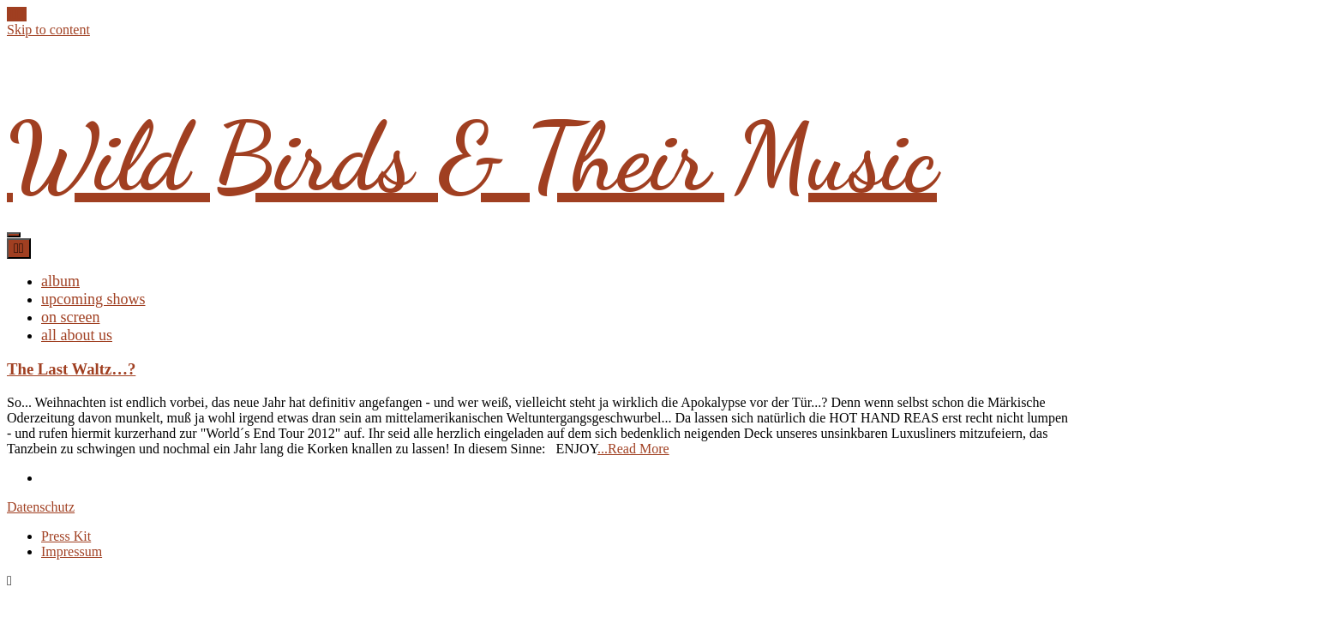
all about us (76, 335)
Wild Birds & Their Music (472, 157)
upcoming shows (93, 299)
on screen (70, 317)
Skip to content (48, 29)
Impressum (71, 551)
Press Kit (66, 536)
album (60, 281)
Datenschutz (41, 507)
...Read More (633, 448)
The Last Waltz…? (71, 369)
